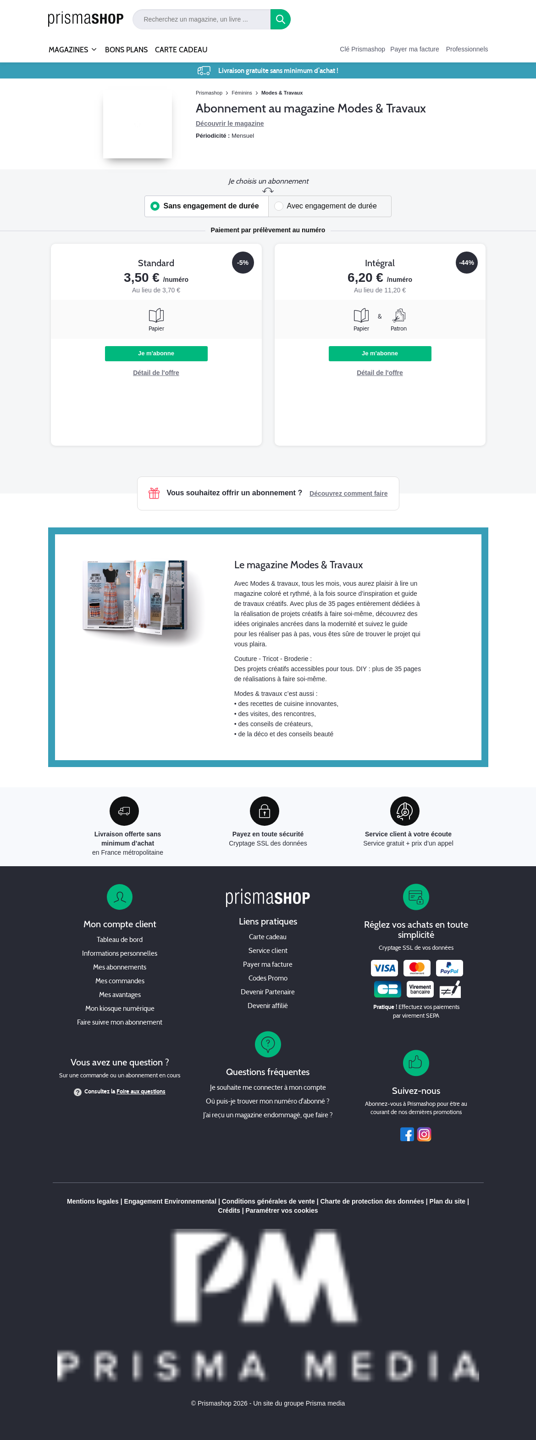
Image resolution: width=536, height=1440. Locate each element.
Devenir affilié (268, 1006)
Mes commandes (119, 981)
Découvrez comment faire (348, 493)
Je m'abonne (156, 353)
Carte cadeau (268, 937)
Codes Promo (268, 978)
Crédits (229, 1210)
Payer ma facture (414, 49)
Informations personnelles (119, 954)
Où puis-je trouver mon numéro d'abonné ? (268, 1101)
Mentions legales (93, 1201)
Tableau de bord (120, 940)
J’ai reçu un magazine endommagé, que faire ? (268, 1115)
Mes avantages (120, 995)
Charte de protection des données (372, 1201)
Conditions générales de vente (268, 1201)
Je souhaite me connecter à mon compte (268, 1088)
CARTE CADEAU (181, 49)
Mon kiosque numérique (120, 1009)
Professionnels (467, 49)
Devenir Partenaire (268, 992)
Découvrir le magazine (230, 123)
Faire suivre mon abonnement (119, 1023)
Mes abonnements (119, 967)
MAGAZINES (68, 46)
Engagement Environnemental (170, 1201)
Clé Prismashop (362, 49)
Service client (268, 951)
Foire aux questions (141, 1091)
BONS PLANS (126, 49)
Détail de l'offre (156, 372)
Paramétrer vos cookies (281, 1210)
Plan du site (448, 1201)
